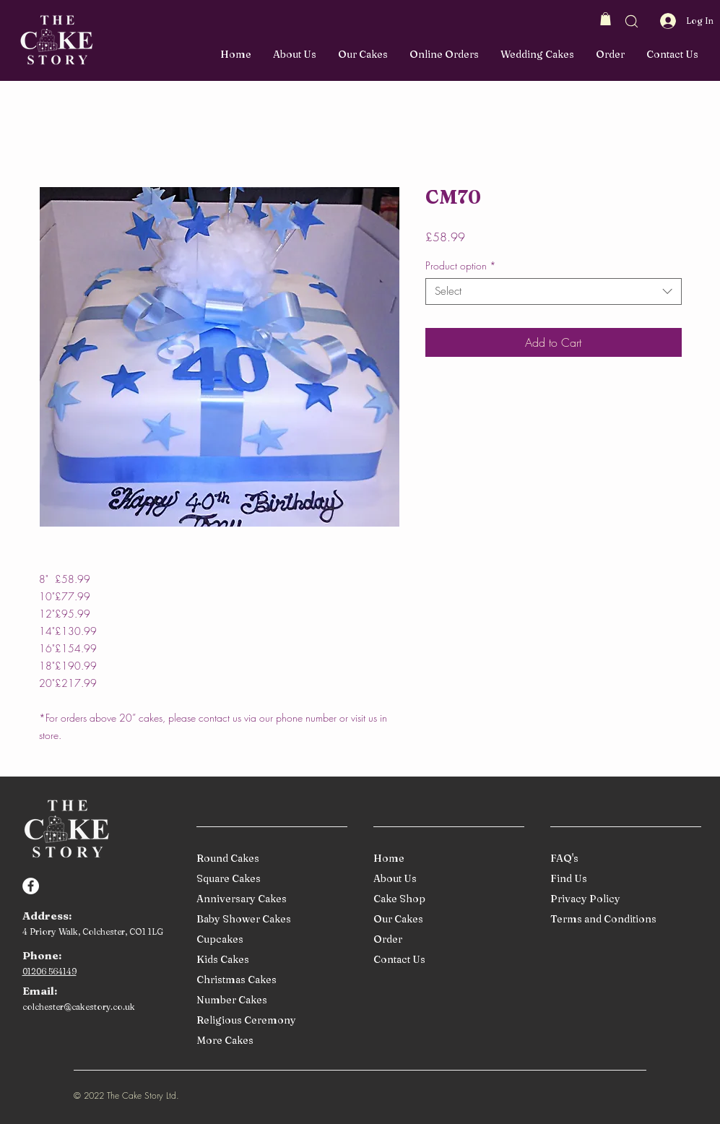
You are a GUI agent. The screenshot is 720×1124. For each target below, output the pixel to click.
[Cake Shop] (446, 899)
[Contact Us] (446, 959)
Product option (460, 265)
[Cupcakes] (269, 939)
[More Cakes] (269, 1040)
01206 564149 (49, 971)
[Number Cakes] (269, 1000)
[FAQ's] (622, 858)
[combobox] (553, 292)
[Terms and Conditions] (622, 919)
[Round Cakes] (269, 858)
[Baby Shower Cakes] (269, 919)
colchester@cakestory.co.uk (78, 1006)
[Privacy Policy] (622, 899)
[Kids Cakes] (269, 959)
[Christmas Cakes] (269, 980)
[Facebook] (30, 886)
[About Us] (446, 878)
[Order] (446, 939)
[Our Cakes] (446, 919)
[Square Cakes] (269, 878)
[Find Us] (622, 878)
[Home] (446, 858)
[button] (605, 18)
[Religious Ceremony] (269, 1020)
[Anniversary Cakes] (269, 899)
